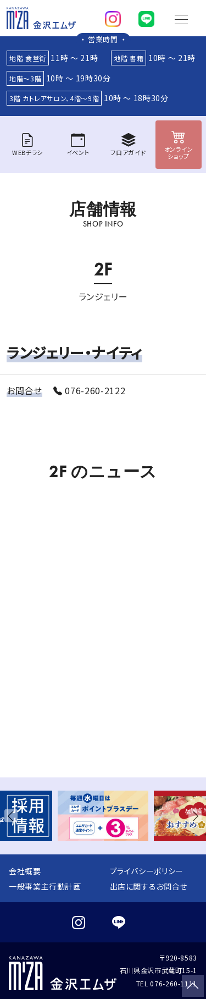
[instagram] (113, 16)
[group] (103, 816)
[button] (13, 816)
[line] (146, 16)
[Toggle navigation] (181, 18)
